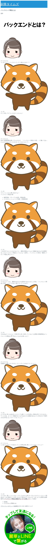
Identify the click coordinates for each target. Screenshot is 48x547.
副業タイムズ (10, 4)
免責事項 (16, 506)
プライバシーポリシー (7, 506)
